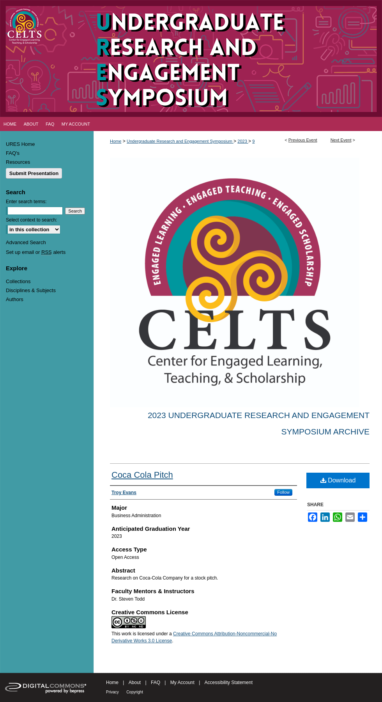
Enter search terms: (26, 201)
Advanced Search (26, 242)
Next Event (341, 140)
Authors (14, 299)
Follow (283, 492)
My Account (182, 682)
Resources (18, 162)
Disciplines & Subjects (31, 290)
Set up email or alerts (35, 252)
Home (115, 141)
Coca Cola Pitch (142, 475)
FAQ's (12, 153)
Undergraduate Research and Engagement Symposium (180, 141)
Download (338, 480)
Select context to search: (31, 220)
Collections (18, 281)
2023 (242, 141)
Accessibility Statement (229, 682)
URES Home (20, 144)
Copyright (134, 692)
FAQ (155, 682)
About (135, 682)
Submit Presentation (33, 173)
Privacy (112, 692)
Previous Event (302, 140)
